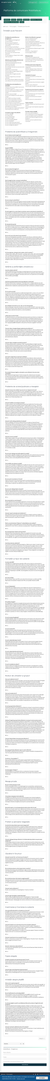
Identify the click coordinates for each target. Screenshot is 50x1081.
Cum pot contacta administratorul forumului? (33, 120)
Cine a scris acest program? (31, 113)
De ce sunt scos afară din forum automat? (12, 53)
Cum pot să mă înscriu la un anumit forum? (33, 97)
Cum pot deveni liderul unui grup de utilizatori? (33, 46)
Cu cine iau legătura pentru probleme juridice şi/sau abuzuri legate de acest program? (34, 117)
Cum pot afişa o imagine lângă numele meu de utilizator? (14, 72)
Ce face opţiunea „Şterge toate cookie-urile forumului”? (14, 56)
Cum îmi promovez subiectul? (12, 109)
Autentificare (6, 1049)
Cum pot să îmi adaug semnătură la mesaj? (13, 92)
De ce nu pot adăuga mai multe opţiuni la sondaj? (14, 96)
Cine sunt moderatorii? (30, 40)
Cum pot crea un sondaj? (11, 94)
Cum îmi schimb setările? (11, 61)
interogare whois (33, 1008)
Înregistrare (14, 1049)
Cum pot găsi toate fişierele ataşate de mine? (34, 107)
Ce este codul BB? (9, 114)
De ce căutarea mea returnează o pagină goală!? (34, 83)
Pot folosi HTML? (9, 115)
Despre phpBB (24, 987)
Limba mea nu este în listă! (11, 69)
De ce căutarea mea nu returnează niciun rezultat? (34, 80)
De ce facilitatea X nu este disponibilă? (34, 114)
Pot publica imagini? (9, 118)
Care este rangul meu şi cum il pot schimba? (13, 77)
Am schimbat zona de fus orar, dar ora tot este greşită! (14, 67)
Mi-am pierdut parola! (10, 51)
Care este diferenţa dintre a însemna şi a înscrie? (34, 91)
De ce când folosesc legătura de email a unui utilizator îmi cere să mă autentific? (14, 80)
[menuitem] (15, 2)
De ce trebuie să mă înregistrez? (12, 40)
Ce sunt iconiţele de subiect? (11, 125)
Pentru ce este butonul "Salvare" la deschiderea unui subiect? (13, 106)
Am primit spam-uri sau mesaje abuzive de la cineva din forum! (34, 60)
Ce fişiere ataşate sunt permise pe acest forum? (34, 105)
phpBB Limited (8, 986)
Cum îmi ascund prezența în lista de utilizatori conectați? (13, 63)
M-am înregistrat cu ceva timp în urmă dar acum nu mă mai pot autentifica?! (15, 49)
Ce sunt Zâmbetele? (10, 116)
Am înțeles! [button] (42, 1078)
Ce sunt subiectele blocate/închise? (13, 123)
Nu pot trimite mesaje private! (32, 57)
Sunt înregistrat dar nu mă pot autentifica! (12, 45)
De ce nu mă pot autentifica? (12, 47)
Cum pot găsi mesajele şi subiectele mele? (35, 86)
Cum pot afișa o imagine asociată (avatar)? (12, 74)
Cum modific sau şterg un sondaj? (13, 98)
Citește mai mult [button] (21, 1078)
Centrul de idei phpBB (10, 997)
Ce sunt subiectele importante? (12, 122)
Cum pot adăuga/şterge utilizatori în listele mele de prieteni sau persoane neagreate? (33, 70)
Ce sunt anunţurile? (9, 121)
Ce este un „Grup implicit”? (31, 51)
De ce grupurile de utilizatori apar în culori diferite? (34, 49)
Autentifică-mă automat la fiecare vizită (14, 1061)
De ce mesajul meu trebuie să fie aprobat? (14, 108)
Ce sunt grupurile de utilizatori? (32, 41)
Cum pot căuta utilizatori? (31, 84)
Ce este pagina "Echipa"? (31, 52)
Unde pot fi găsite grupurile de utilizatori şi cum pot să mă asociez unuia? (35, 43)
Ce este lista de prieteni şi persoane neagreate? (33, 67)
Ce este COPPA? (9, 41)
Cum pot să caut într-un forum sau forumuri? (33, 77)
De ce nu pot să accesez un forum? (13, 99)
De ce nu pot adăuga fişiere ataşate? (13, 101)
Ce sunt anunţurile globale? (11, 119)
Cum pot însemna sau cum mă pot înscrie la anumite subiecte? (34, 94)
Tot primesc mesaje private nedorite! (33, 58)
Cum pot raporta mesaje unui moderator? (14, 103)
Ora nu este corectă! (10, 65)
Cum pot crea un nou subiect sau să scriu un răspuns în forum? (14, 87)
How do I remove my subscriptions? (33, 99)
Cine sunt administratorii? (31, 38)
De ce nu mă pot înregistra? (11, 42)
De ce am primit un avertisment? (12, 102)
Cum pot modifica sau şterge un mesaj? (14, 89)
